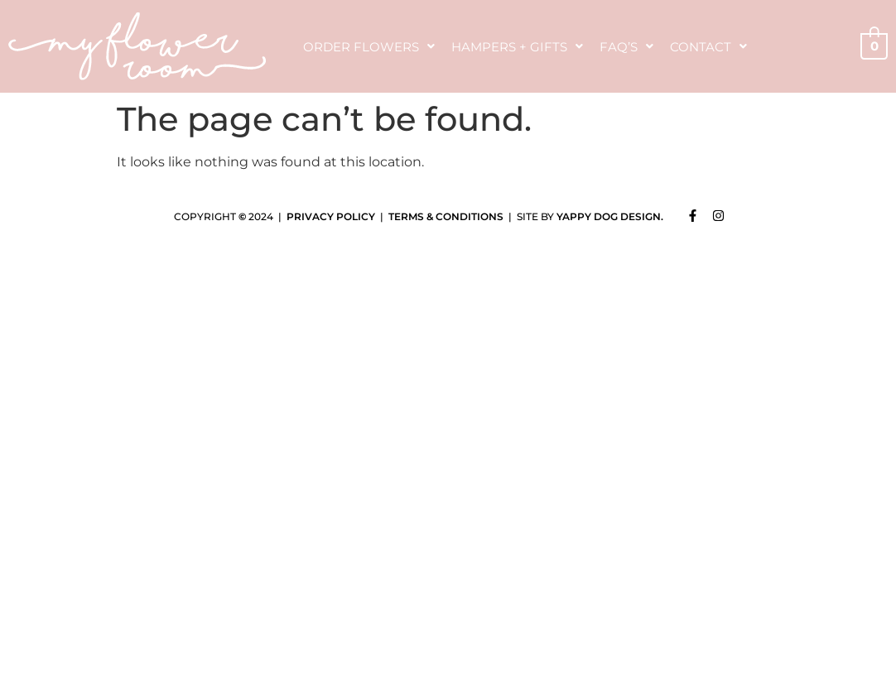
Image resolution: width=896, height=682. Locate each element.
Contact (708, 47)
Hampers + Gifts (517, 47)
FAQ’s (626, 47)
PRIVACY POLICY (331, 216)
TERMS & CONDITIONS (445, 216)
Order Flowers (369, 47)
